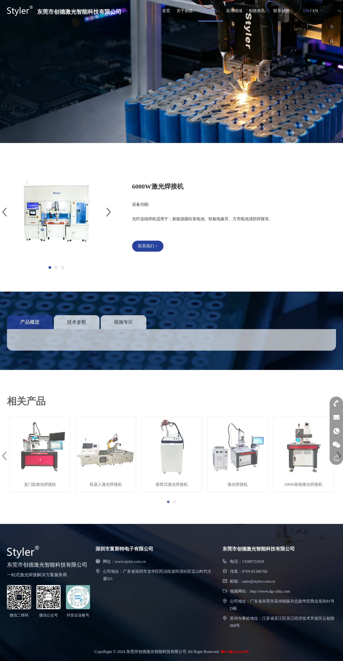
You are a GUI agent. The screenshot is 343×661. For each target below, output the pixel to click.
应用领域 (234, 11)
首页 (166, 11)
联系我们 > (148, 246)
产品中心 (210, 11)
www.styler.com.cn (130, 561)
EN (315, 11)
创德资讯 (258, 11)
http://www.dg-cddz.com (270, 591)
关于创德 (186, 11)
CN (306, 11)
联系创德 (281, 11)
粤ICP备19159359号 (235, 652)
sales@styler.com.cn (258, 581)
